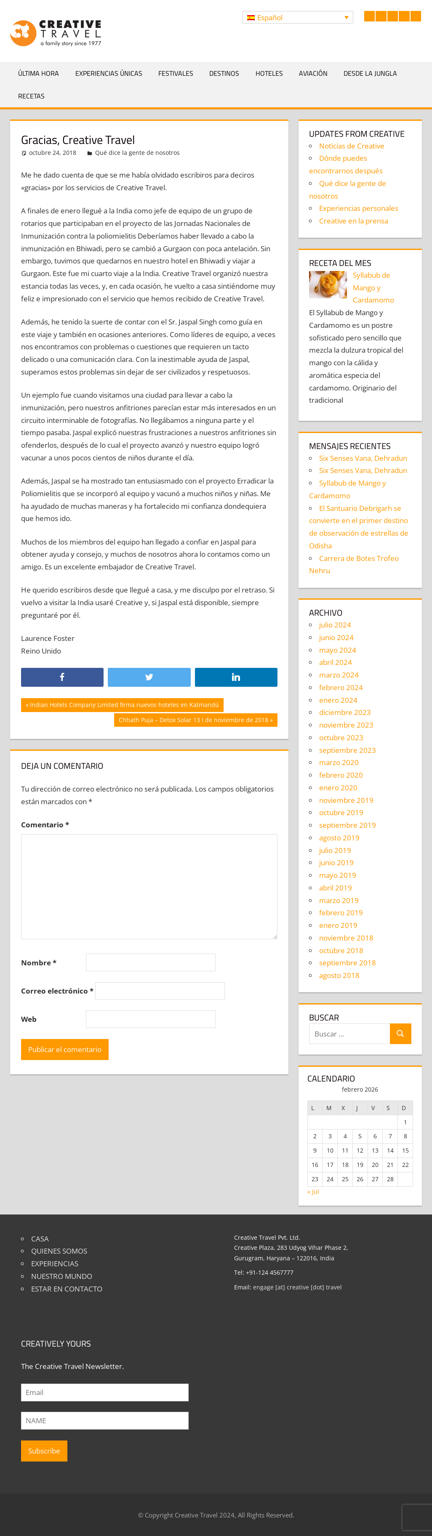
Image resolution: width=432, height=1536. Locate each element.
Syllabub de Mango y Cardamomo (373, 287)
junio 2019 (336, 862)
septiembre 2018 (347, 962)
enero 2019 (338, 925)
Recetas (31, 96)
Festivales (175, 73)
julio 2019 (335, 850)
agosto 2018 (339, 975)
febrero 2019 (341, 912)
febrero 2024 (341, 687)
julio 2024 (335, 625)
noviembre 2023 (346, 725)
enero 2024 (338, 700)
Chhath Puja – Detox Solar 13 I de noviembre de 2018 (193, 721)
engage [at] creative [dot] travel (297, 1287)
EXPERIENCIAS (54, 1263)
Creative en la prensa (353, 221)
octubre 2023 (341, 737)
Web (29, 1019)
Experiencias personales (358, 208)
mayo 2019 (337, 875)
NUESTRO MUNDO (61, 1276)
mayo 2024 (337, 650)
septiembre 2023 (347, 750)
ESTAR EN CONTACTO (66, 1289)
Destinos (224, 73)
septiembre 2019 (347, 825)
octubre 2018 (341, 950)
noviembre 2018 (346, 938)
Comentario (45, 824)
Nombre (38, 962)
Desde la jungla (370, 73)
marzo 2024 (339, 675)
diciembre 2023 (345, 712)
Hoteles (269, 73)
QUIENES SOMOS (59, 1251)
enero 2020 (338, 787)
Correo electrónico (57, 991)
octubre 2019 (341, 812)
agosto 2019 (339, 837)
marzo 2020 (339, 762)
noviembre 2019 (346, 800)
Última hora (38, 73)
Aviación (313, 73)
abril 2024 (335, 662)
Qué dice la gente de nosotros (137, 153)
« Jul (313, 1192)
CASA (40, 1239)
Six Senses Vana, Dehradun (363, 458)
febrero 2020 (341, 775)
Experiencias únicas (108, 73)
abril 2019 (335, 888)
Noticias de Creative (351, 146)
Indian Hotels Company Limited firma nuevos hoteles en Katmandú (124, 705)
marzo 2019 (339, 900)
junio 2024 (336, 637)
